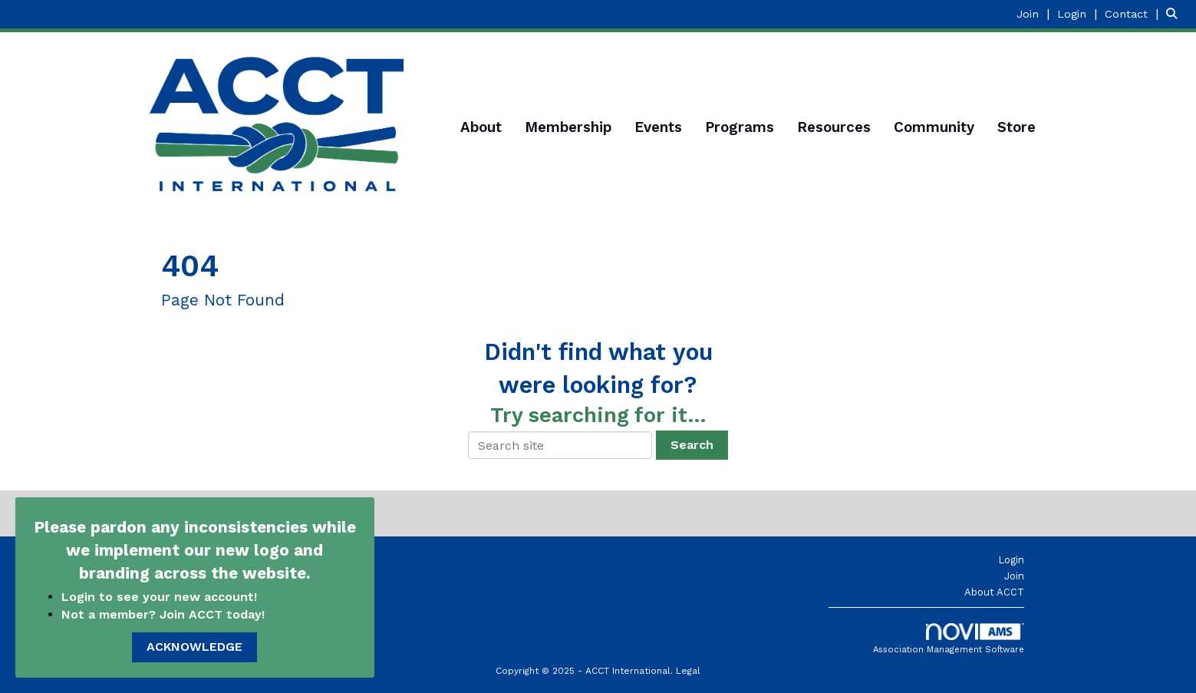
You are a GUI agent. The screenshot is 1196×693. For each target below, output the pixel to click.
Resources (834, 127)
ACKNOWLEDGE (194, 646)
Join (1014, 576)
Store (1016, 127)
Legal (688, 670)
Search (691, 444)
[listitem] (1034, 13)
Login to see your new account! (161, 596)
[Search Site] (1175, 13)
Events (658, 127)
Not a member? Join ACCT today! (163, 614)
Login (1011, 560)
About (481, 127)
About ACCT (994, 592)
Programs (739, 127)
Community (934, 127)
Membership (568, 127)
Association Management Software (948, 639)
